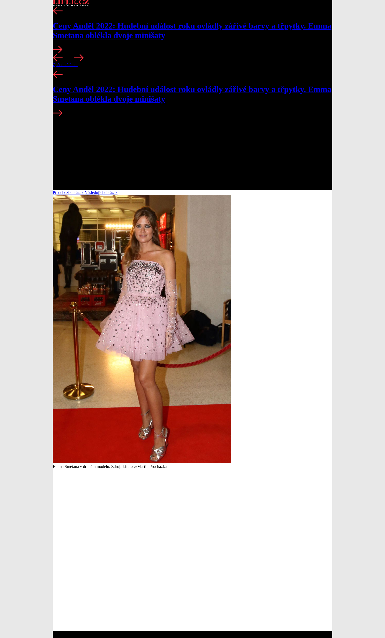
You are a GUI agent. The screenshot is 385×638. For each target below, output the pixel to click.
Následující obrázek (101, 192)
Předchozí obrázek (69, 192)
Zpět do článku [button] (65, 64)
